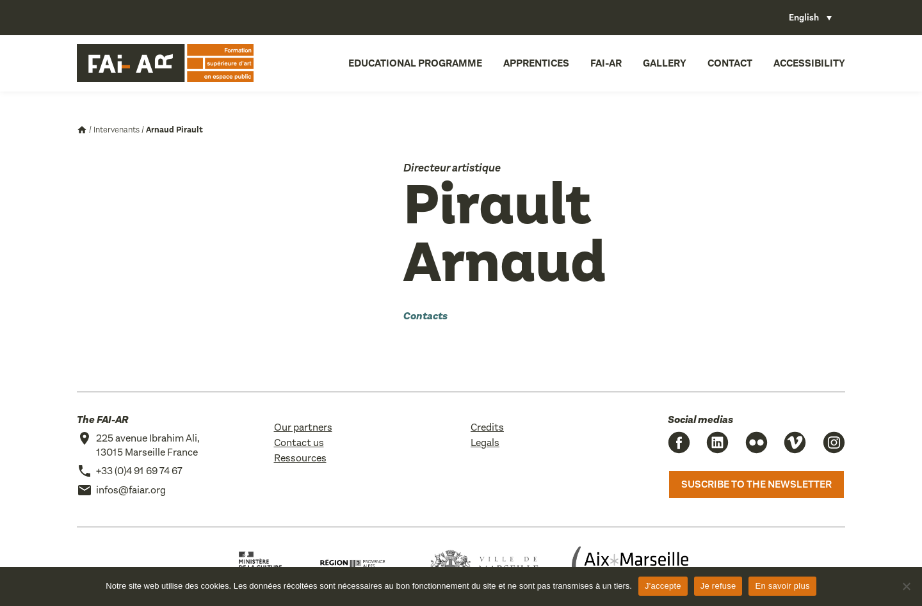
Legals (485, 442)
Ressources (300, 458)
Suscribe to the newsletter (756, 484)
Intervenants (116, 129)
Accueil (82, 130)
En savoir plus (782, 586)
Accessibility (809, 63)
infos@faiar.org (131, 490)
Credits (487, 427)
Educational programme (415, 63)
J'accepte (663, 586)
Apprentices (536, 63)
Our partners (303, 427)
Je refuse (718, 586)
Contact (730, 63)
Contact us (299, 442)
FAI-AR (606, 63)
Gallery (664, 63)
